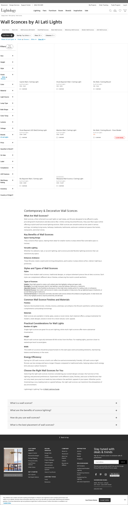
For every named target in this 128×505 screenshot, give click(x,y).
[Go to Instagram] (106, 476)
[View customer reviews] (115, 476)
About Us (64, 453)
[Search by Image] (115, 10)
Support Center (26, 5)
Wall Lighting (12, 16)
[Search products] (110, 10)
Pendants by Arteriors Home (83, 476)
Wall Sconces (19, 16)
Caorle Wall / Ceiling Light (36, 80)
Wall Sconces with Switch (32, 30)
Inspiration (78, 10)
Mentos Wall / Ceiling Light (71, 126)
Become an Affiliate (65, 466)
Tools (46, 481)
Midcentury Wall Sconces (84, 30)
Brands (68, 10)
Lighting (37, 10)
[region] (64, 500)
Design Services (14, 5)
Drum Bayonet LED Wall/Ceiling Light (40, 126)
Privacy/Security (32, 463)
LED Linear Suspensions (83, 484)
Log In (125, 5)
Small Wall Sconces (50, 30)
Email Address (99, 464)
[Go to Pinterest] (100, 476)
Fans (44, 10)
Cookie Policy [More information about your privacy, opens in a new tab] (7, 503)
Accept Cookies (104, 500)
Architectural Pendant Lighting (83, 471)
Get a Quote (31, 476)
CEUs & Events (49, 467)
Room (60, 10)
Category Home (4, 16)
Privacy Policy (98, 470)
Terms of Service (109, 470)
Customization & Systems (49, 471)
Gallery (79, 456)
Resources (47, 484)
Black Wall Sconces (66, 30)
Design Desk (48, 455)
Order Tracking (103, 5)
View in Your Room (50, 474)
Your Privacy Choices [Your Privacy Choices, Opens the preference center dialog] (91, 500)
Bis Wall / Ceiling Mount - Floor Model (110, 126)
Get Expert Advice (33, 479)
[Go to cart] (125, 10)
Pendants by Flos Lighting (82, 480)
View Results (16, 47)
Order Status (31, 469)
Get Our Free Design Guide (13, 476)
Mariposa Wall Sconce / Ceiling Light (74, 172)
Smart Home (7, 30)
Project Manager (49, 462)
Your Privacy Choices (31, 466)
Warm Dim (17, 30)
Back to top (64, 439)
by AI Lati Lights (31, 82)
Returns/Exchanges (33, 458)
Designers (79, 461)
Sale (86, 10)
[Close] (125, 500)
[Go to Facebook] (96, 476)
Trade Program (115, 5)
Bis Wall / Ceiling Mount (104, 80)
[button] (9, 40)
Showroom (4, 5)
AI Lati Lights (48, 22)
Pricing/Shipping (32, 460)
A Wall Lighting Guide (51, 388)
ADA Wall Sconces (118, 30)
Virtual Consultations (48, 459)
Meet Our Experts (64, 459)
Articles (79, 453)
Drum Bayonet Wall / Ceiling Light (73, 80)
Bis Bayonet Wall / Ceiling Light (38, 172)
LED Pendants (81, 468)
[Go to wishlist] (120, 10)
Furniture (52, 10)
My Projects (92, 5)
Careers (64, 463)
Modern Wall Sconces (102, 30)
